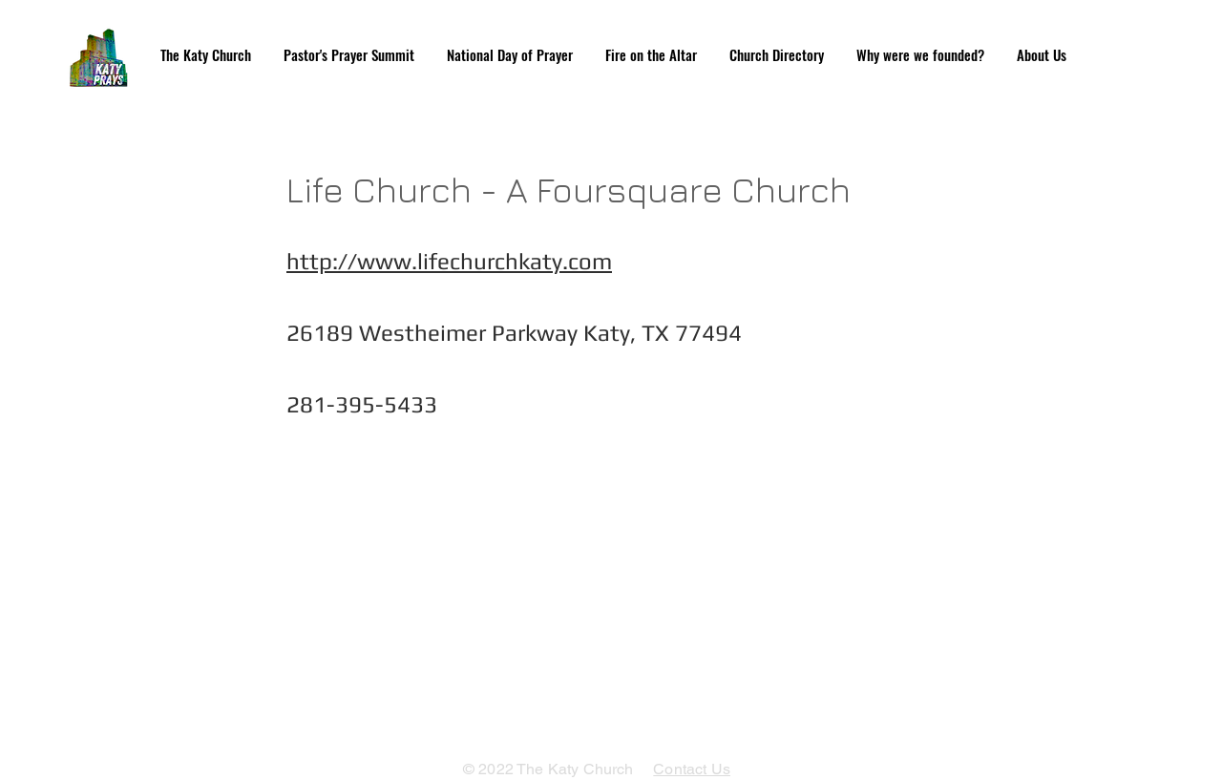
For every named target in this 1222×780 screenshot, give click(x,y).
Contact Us (691, 769)
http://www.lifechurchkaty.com (449, 261)
